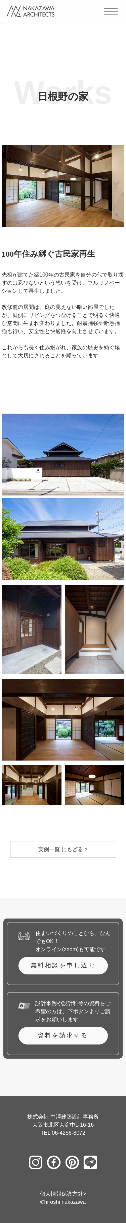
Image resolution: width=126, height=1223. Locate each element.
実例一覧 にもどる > (62, 849)
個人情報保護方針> (63, 1194)
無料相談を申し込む (63, 965)
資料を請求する (63, 1035)
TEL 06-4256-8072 (63, 1133)
